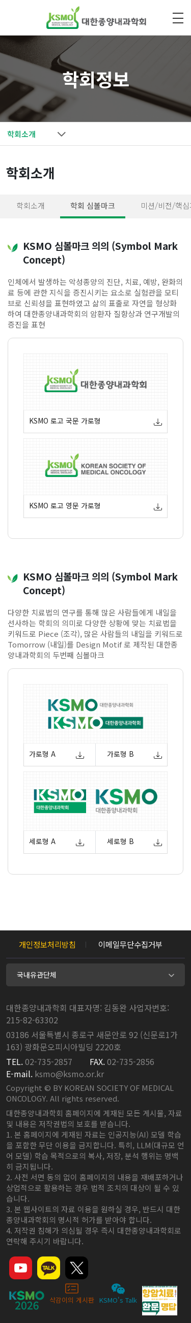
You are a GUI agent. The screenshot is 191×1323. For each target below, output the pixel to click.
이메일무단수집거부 (130, 944)
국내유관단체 (37, 975)
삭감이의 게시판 (71, 1293)
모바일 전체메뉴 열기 (178, 18)
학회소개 (30, 205)
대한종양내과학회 (96, 17)
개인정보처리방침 (47, 944)
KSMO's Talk (118, 1293)
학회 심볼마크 (92, 205)
